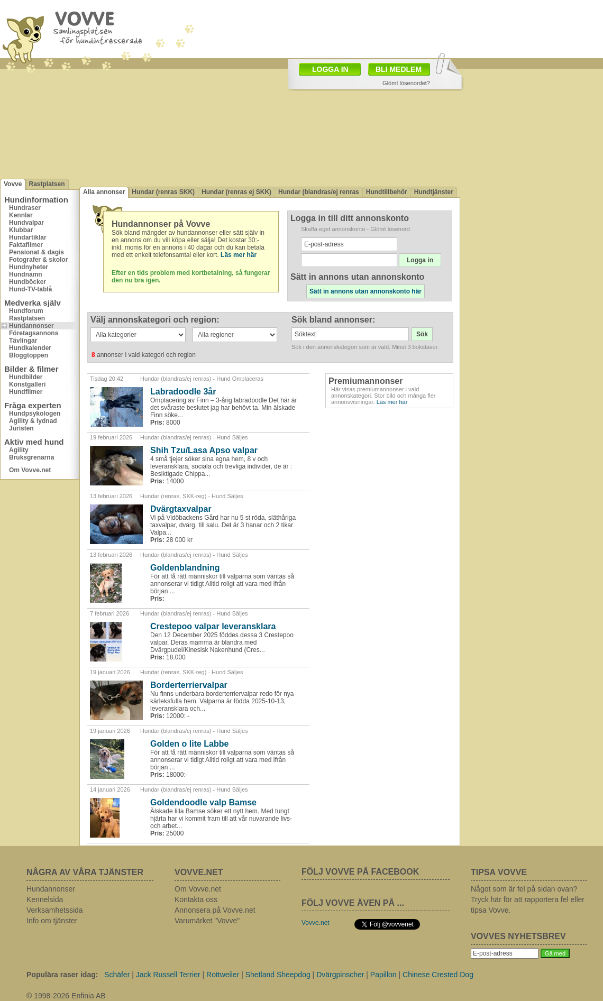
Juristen (21, 428)
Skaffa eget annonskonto (333, 229)
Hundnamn (25, 274)
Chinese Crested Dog (438, 974)
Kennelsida (44, 899)
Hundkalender (30, 348)
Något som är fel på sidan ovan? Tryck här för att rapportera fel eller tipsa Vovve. (527, 899)
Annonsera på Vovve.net (215, 910)
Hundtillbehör (386, 192)
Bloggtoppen (28, 355)
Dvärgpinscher (340, 974)
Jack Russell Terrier (168, 974)
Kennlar (21, 215)
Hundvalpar (26, 222)
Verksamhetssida (54, 910)
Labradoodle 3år (183, 391)
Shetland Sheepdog (277, 974)
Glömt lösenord (390, 229)
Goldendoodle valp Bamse (203, 802)
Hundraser (25, 208)
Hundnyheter (28, 267)
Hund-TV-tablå (30, 289)
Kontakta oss (196, 899)
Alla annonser (104, 192)
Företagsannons (33, 333)
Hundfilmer (25, 392)
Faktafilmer (26, 245)
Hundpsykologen (34, 413)
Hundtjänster (433, 192)
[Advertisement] (531, 229)
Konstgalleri (27, 384)
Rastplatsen (47, 184)
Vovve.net (316, 922)
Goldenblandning (185, 567)
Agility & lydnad (33, 421)
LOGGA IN (330, 69)
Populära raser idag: (62, 974)
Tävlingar (23, 340)
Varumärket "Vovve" (207, 920)
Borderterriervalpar (188, 685)
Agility (19, 450)
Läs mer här (392, 402)
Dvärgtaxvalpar (181, 508)
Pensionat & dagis (36, 252)
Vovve (13, 184)
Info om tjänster (52, 920)
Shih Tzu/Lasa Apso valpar (204, 450)
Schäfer (117, 974)
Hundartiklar (28, 237)
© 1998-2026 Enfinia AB (66, 995)
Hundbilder (25, 377)
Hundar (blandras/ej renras (318, 192)
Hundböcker (27, 282)
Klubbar (21, 230)
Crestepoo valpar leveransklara (213, 626)
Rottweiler (222, 974)
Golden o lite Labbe (189, 743)
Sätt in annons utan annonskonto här (365, 291)
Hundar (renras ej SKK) (236, 192)
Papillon (383, 974)
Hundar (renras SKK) (163, 192)
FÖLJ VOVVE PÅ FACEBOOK (360, 871)
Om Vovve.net (30, 470)
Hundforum (26, 311)
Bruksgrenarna (31, 457)
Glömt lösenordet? (406, 83)
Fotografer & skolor (38, 259)
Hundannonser (31, 325)
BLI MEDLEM (399, 69)
